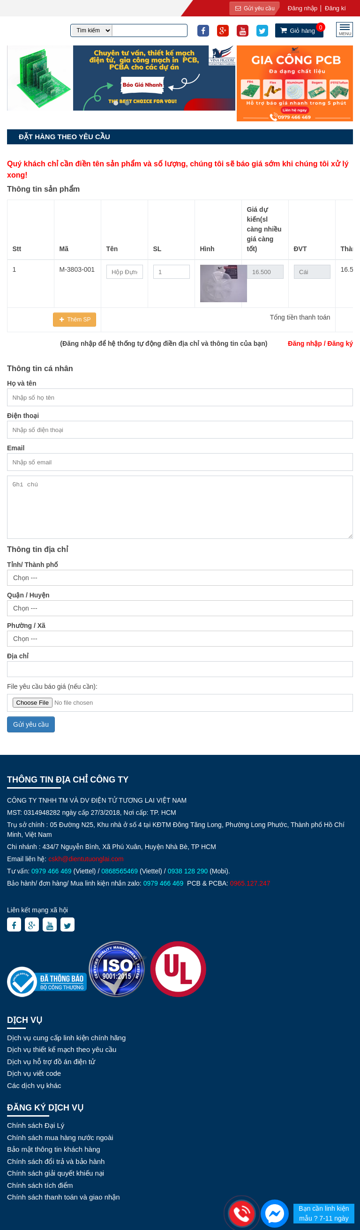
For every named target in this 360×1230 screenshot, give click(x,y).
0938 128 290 (188, 871)
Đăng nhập (305, 343)
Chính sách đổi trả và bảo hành (56, 1161)
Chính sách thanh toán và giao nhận (63, 1197)
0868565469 (119, 871)
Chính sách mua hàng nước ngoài (60, 1137)
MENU (345, 32)
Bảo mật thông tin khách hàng (53, 1149)
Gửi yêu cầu (252, 8)
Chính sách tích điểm (40, 1185)
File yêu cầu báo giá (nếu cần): (52, 686)
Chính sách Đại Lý (35, 1125)
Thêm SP (78, 319)
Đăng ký (340, 343)
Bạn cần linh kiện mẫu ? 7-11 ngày (324, 1213)
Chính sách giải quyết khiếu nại (55, 1173)
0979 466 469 (51, 871)
